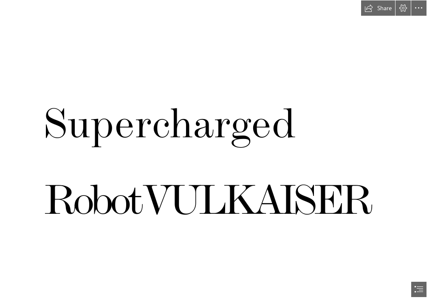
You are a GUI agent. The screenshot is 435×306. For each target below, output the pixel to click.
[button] (378, 8)
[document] (217, 153)
